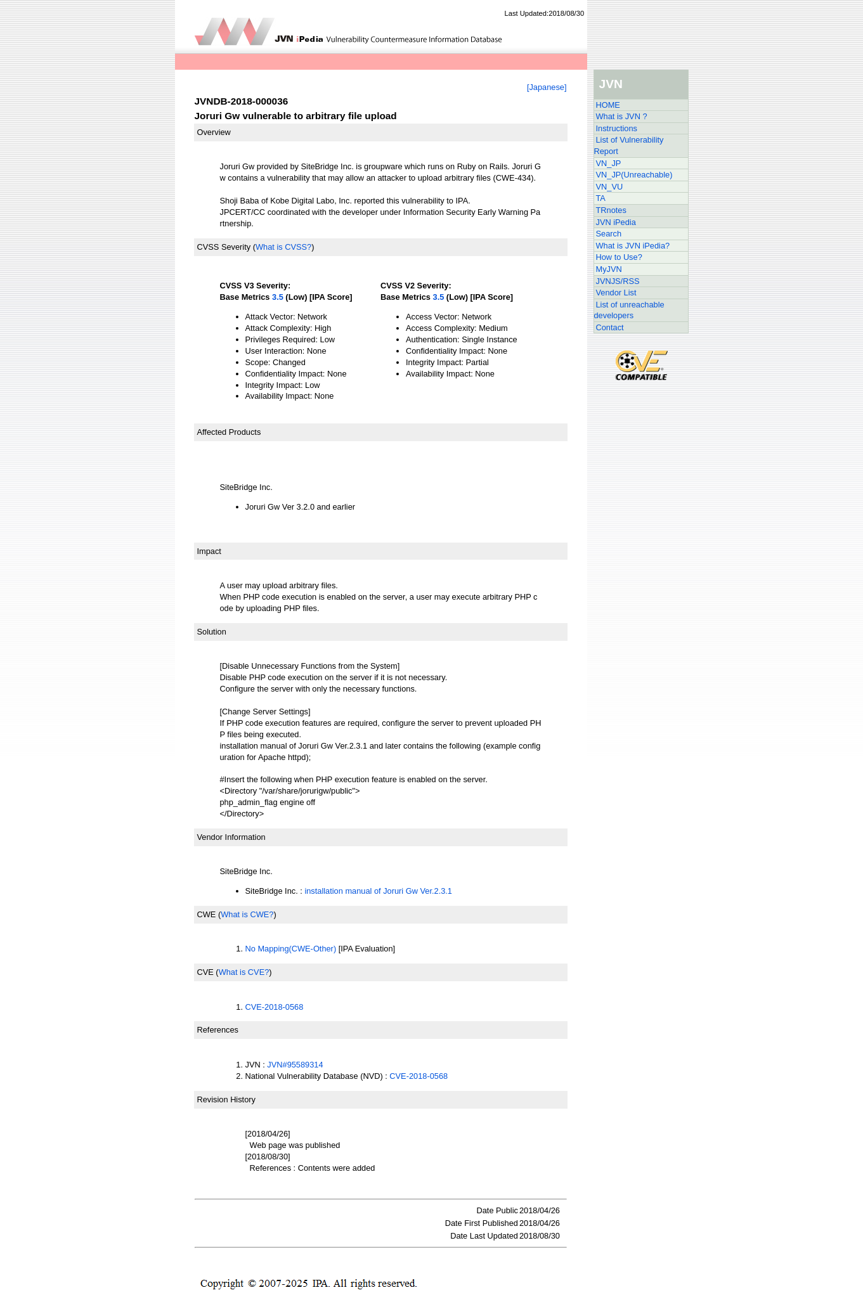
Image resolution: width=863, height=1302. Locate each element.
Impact (209, 551)
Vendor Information (231, 837)
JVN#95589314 (295, 1064)
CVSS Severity (224, 247)
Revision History (226, 1099)
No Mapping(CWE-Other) (291, 948)
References (217, 1030)
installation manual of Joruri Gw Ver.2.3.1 (378, 891)
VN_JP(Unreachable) (634, 174)
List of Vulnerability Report (629, 145)
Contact (610, 327)
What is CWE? (247, 914)
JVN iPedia (616, 222)
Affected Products (229, 432)
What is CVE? (244, 972)
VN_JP (608, 163)
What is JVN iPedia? (633, 245)
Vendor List (616, 292)
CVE (205, 972)
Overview (214, 132)
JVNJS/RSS (618, 281)
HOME (608, 105)
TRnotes (611, 210)
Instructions (616, 128)
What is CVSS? (283, 247)
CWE (206, 914)
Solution (211, 631)
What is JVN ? (621, 116)
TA (601, 198)
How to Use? (619, 257)
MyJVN (609, 269)
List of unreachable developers (629, 310)
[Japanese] (547, 87)
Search (609, 233)
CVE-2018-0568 (274, 1007)
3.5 (277, 297)
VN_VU (609, 186)
